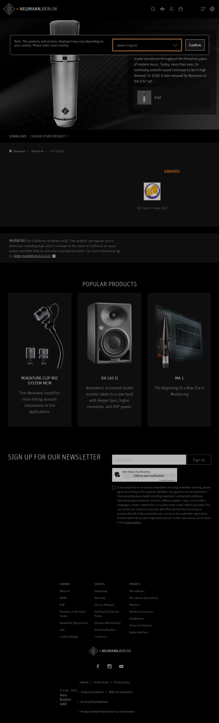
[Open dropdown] (147, 45)
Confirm (195, 45)
